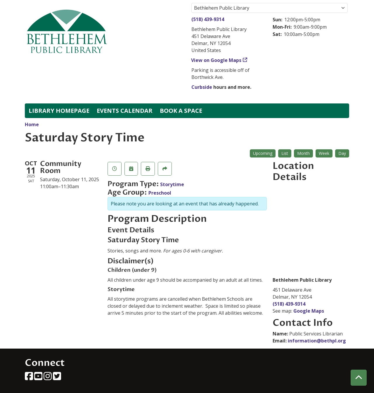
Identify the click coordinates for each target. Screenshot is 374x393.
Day (342, 153)
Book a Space (181, 111)
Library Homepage (59, 111)
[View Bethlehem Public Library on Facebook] (29, 378)
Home (32, 124)
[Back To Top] (359, 378)
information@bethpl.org (317, 340)
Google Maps (308, 311)
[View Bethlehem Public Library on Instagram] (48, 378)
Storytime (172, 184)
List (284, 153)
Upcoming (262, 153)
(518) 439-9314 (207, 19)
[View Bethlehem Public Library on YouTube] (39, 378)
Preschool (159, 193)
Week (324, 153)
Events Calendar (125, 111)
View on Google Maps (216, 60)
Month (303, 153)
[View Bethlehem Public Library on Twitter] (57, 378)
